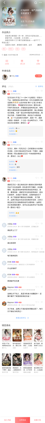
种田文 (11, 49)
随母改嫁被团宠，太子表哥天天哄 (27, 371)
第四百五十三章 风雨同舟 (27, 265)
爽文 (4, 49)
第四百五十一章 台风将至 (27, 278)
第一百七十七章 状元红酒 (27, 291)
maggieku (12, 168)
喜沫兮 (36, 373)
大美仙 (9, 225)
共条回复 (12, 135)
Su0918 (11, 132)
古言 (22, 21)
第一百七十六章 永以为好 (27, 306)
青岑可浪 (5, 373)
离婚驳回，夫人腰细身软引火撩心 (17, 371)
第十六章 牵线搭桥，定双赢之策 (28, 227)
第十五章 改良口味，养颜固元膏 (28, 240)
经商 (23, 49)
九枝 (35, 349)
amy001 (11, 129)
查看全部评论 (22, 318)
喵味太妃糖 (27, 373)
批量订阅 (37, 420)
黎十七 (23, 17)
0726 (9, 263)
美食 (17, 49)
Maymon (10, 288)
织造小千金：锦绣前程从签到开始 (6, 346)
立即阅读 (22, 420)
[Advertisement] (22, 399)
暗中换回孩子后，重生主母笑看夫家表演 (17, 346)
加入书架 (7, 420)
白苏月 (25, 349)
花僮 (14, 349)
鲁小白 (11, 165)
